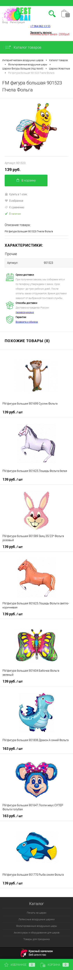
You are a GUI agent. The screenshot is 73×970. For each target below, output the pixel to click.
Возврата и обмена (27, 321)
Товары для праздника (36, 939)
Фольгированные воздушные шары (36, 925)
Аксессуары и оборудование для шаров (36, 932)
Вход (5, 22)
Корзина (54, 964)
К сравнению (14, 207)
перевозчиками (25, 312)
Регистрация (17, 22)
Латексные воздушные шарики (36, 919)
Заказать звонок (41, 32)
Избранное (19, 964)
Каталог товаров (23, 47)
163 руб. (13, 749)
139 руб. (13, 169)
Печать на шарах (36, 912)
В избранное (14, 200)
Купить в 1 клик (16, 194)
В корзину (26, 180)
